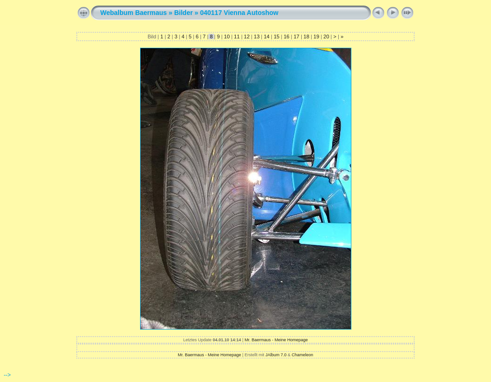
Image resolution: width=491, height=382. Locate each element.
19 (316, 36)
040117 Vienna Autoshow (239, 12)
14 (266, 36)
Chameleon (302, 355)
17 (296, 36)
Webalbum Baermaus (133, 12)
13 (257, 36)
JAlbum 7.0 (275, 355)
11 (236, 36)
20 (326, 36)
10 (227, 36)
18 (306, 36)
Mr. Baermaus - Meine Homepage (276, 340)
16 (286, 36)
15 (276, 36)
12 (246, 36)
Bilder (183, 12)
